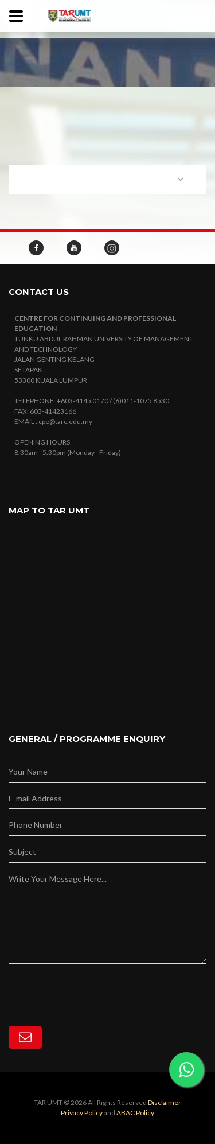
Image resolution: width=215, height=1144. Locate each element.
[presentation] (96, 986)
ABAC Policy (135, 1112)
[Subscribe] (25, 1037)
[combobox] (107, 179)
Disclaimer (164, 1102)
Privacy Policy (82, 1112)
